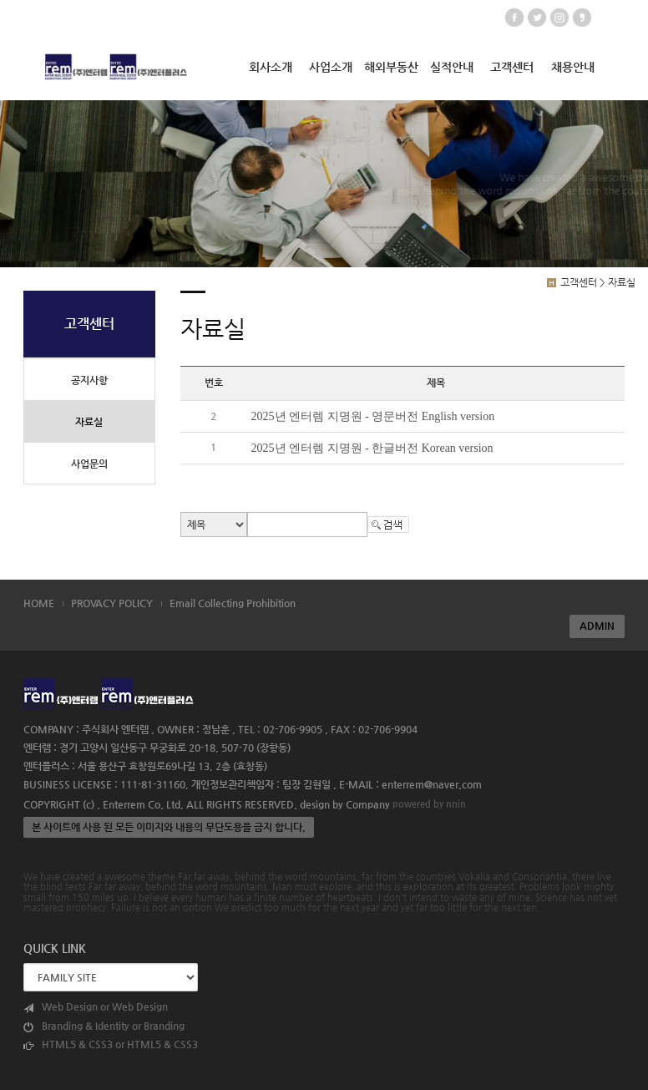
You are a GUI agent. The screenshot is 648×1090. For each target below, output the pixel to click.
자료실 (89, 422)
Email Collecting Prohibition (233, 603)
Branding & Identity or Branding (104, 1026)
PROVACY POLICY (112, 603)
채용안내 (573, 67)
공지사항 (89, 380)
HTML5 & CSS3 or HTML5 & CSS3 (110, 1044)
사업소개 (330, 67)
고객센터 (512, 67)
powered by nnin (429, 803)
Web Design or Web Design (95, 1007)
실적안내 (451, 67)
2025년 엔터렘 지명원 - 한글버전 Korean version (372, 448)
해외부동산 (391, 67)
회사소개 (270, 67)
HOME (38, 603)
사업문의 (89, 463)
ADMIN (597, 625)
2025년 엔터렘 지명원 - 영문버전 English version (373, 416)
